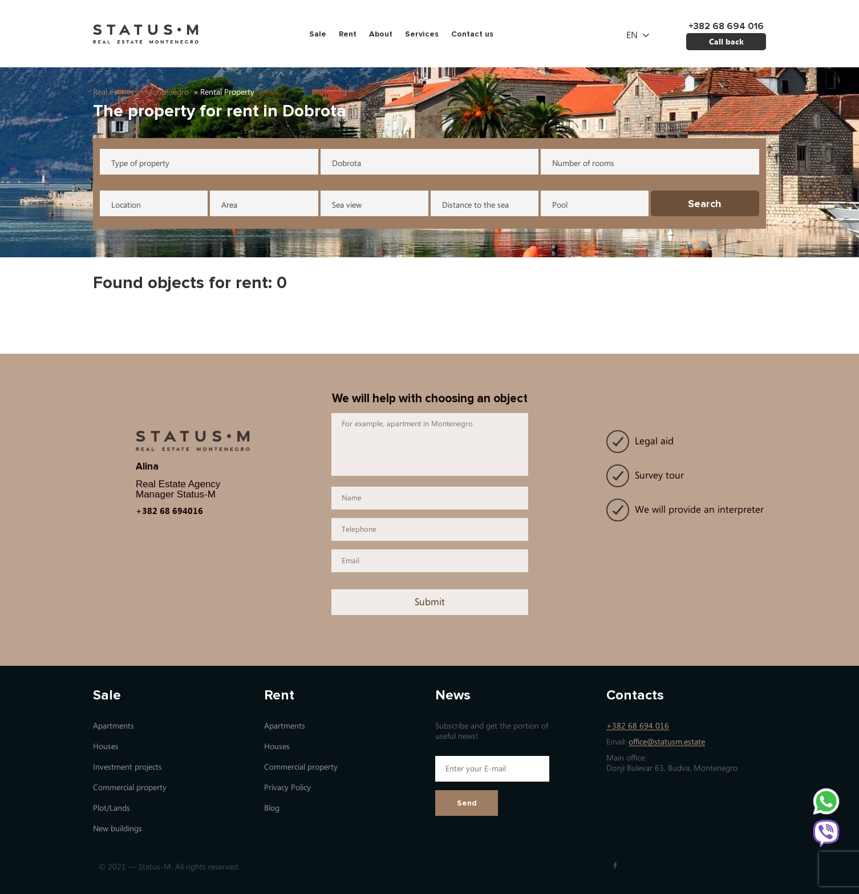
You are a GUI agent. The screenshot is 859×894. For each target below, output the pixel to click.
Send (467, 803)
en (632, 35)
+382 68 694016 (169, 510)
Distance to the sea (475, 205)
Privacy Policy (287, 787)
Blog (271, 808)
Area (229, 205)
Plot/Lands (111, 808)
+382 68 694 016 (637, 726)
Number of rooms (583, 163)
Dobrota (346, 163)
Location (126, 205)
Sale (317, 34)
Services (422, 34)
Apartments (113, 726)
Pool (560, 205)
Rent (347, 34)
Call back (726, 41)
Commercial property (130, 787)
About (380, 34)
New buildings (117, 829)
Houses (106, 746)
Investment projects (127, 767)
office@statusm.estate (667, 742)
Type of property (140, 163)
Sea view (347, 205)
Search (705, 203)
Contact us (472, 34)
